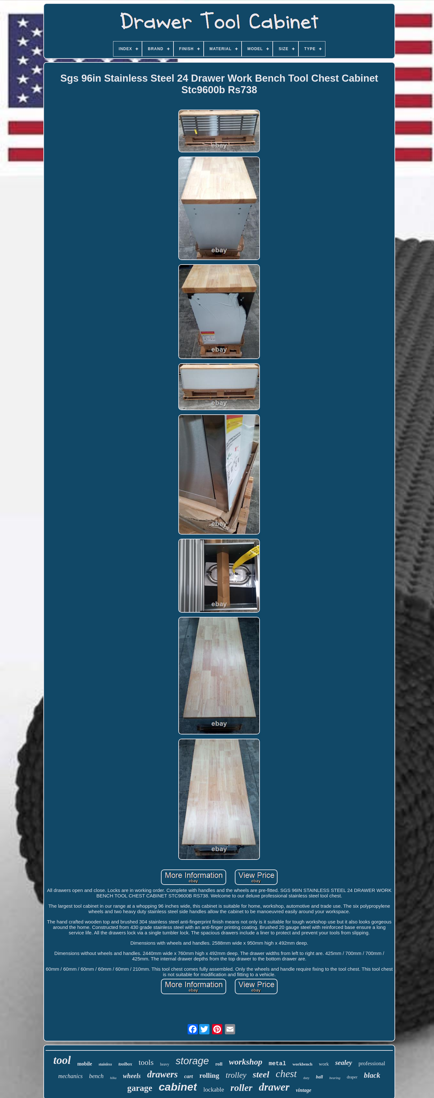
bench (96, 1076)
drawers (162, 1074)
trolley (236, 1075)
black (372, 1075)
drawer (274, 1087)
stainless (105, 1064)
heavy (164, 1064)
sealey (343, 1062)
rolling (209, 1075)
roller (241, 1087)
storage (192, 1060)
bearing (334, 1078)
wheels (132, 1075)
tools (146, 1062)
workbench (302, 1064)
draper (352, 1077)
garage (139, 1088)
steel (261, 1074)
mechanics (70, 1076)
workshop (245, 1061)
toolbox (125, 1064)
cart (188, 1076)
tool (62, 1060)
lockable (213, 1089)
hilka (113, 1078)
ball (319, 1077)
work (324, 1063)
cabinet (178, 1087)
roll (218, 1063)
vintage (303, 1090)
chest (286, 1073)
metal (277, 1063)
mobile (84, 1063)
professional (372, 1063)
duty (306, 1078)
